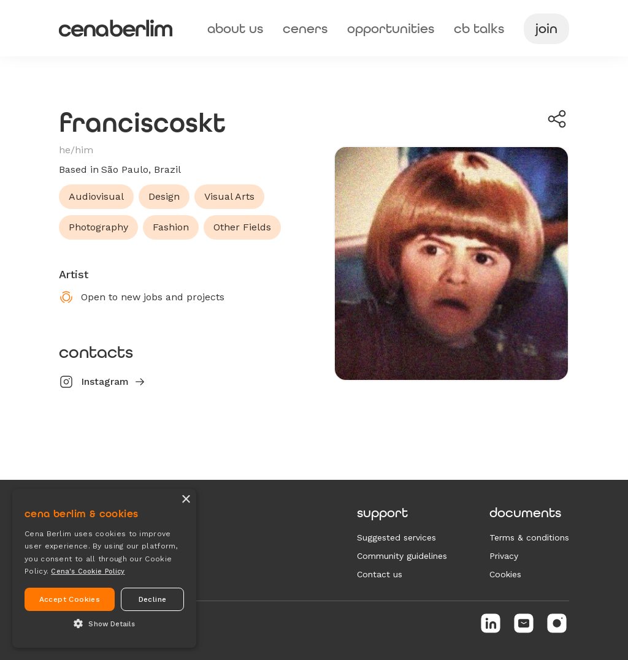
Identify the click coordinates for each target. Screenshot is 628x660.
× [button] (185, 499)
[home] (115, 28)
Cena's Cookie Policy (87, 571)
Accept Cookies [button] (70, 599)
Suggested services (396, 537)
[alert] (104, 568)
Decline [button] (153, 599)
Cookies (505, 574)
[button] (104, 624)
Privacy (503, 556)
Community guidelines (402, 556)
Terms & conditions (529, 537)
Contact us (379, 574)
